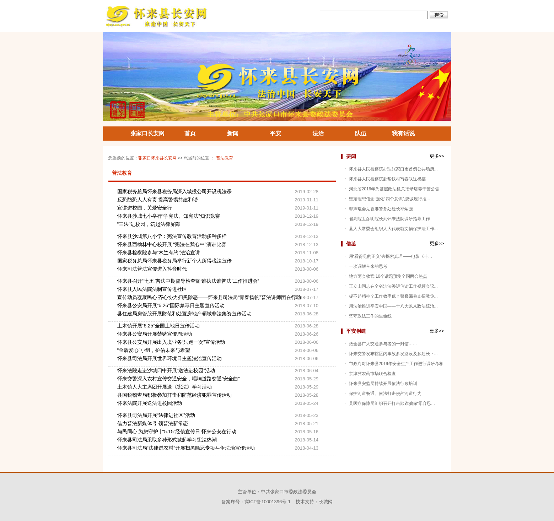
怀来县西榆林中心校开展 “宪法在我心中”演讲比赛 (171, 244)
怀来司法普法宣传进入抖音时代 (152, 269)
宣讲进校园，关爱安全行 (144, 208)
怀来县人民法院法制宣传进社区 (152, 289)
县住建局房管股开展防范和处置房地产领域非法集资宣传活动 (184, 313)
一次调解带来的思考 (368, 266)
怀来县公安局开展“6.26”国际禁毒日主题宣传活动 (171, 305)
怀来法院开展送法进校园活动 (149, 403)
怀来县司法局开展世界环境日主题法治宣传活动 (169, 358)
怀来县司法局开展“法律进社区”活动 (156, 415)
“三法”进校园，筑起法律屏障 (148, 224)
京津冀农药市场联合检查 (372, 373)
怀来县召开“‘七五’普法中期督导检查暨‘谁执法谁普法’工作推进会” (188, 281)
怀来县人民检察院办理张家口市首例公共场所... (393, 169)
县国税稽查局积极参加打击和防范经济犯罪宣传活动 (174, 395)
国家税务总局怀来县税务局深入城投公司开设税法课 (174, 191)
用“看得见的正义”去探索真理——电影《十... (390, 256)
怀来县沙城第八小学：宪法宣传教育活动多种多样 (172, 236)
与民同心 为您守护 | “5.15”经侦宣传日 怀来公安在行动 (177, 431)
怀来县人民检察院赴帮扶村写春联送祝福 (387, 179)
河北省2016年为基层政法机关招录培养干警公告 (394, 188)
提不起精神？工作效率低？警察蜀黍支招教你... (393, 296)
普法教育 (224, 158)
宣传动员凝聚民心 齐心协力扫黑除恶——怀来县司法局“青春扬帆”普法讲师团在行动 (206, 297)
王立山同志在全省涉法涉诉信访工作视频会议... (393, 286)
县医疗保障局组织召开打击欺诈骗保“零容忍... (392, 403)
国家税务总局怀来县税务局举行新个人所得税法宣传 (174, 261)
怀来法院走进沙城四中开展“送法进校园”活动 (166, 370)
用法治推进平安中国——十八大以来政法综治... (393, 306)
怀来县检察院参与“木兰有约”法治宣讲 (158, 252)
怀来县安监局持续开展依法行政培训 (383, 383)
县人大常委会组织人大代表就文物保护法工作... (393, 228)
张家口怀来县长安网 (157, 158)
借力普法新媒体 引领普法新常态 (152, 423)
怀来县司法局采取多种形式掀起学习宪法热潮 (167, 440)
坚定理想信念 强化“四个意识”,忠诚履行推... (389, 198)
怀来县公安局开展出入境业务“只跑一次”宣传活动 (171, 342)
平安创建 (356, 331)
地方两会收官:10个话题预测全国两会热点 (388, 276)
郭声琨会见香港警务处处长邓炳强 (381, 208)
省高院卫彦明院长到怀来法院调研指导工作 (389, 218)
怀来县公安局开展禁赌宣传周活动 (154, 334)
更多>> (437, 156)
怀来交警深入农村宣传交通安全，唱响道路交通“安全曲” (178, 378)
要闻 (351, 156)
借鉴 (351, 243)
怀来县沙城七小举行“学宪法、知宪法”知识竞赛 (168, 216)
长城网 (326, 501)
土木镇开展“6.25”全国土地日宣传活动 (158, 326)
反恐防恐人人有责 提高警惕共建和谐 (157, 199)
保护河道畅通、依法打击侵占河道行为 (385, 393)
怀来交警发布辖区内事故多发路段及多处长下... (393, 353)
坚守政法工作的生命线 (370, 316)
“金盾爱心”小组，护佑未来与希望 (153, 350)
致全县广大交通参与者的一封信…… (383, 343)
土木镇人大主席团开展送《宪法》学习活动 (164, 387)
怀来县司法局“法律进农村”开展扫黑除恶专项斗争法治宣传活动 (186, 448)
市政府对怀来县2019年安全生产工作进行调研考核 (396, 363)
